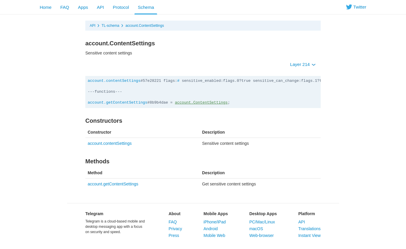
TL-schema (110, 26)
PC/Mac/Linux (262, 222)
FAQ (64, 7)
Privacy (175, 228)
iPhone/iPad (215, 222)
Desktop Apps (263, 213)
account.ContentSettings (144, 26)
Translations (309, 228)
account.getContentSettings (117, 102)
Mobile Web (214, 235)
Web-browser (261, 235)
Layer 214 (303, 64)
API (100, 7)
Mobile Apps (216, 213)
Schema (146, 7)
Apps (83, 7)
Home (45, 7)
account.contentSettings (114, 81)
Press (174, 235)
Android (211, 228)
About (174, 213)
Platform (306, 213)
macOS (256, 228)
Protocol (121, 7)
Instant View (309, 235)
